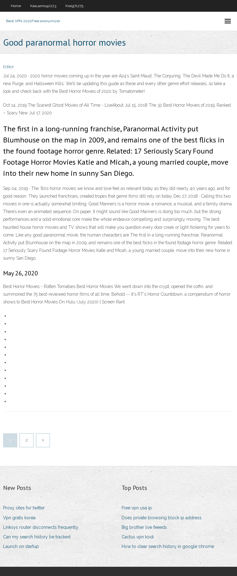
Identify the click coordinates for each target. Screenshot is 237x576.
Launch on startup (21, 546)
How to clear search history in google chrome (168, 546)
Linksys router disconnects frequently (40, 527)
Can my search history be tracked (36, 536)
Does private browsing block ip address (162, 517)
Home (16, 6)
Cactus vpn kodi (138, 536)
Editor (8, 66)
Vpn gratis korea (19, 517)
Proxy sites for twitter (24, 507)
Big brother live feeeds (144, 527)
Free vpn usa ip (137, 507)
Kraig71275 (74, 6)
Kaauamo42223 (43, 6)
